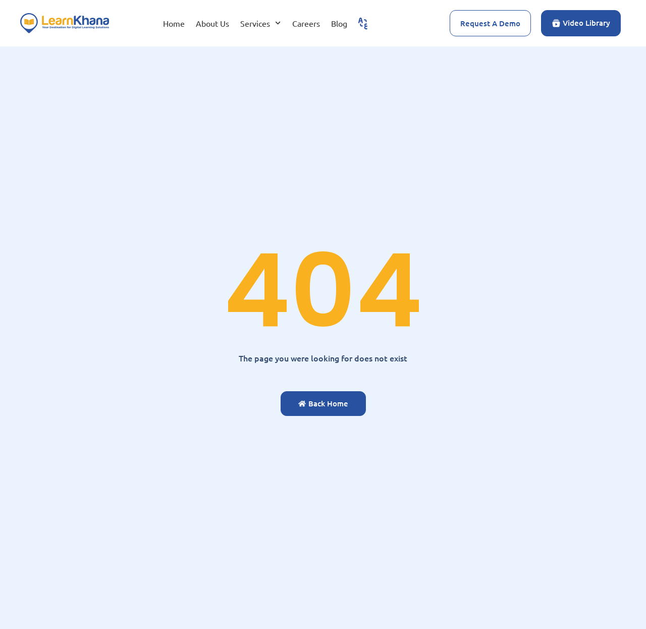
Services (260, 23)
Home (174, 23)
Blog (339, 23)
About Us (212, 23)
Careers (306, 23)
